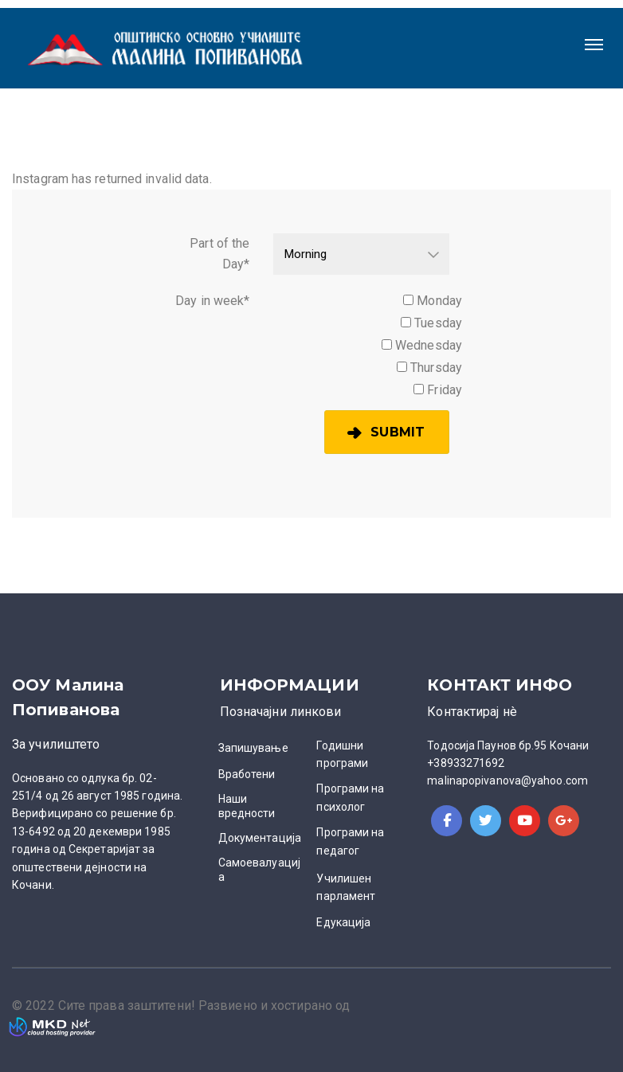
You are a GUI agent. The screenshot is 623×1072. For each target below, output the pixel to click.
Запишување (253, 747)
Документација (259, 837)
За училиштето (56, 744)
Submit (397, 432)
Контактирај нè (471, 711)
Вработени (247, 774)
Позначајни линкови (281, 711)
